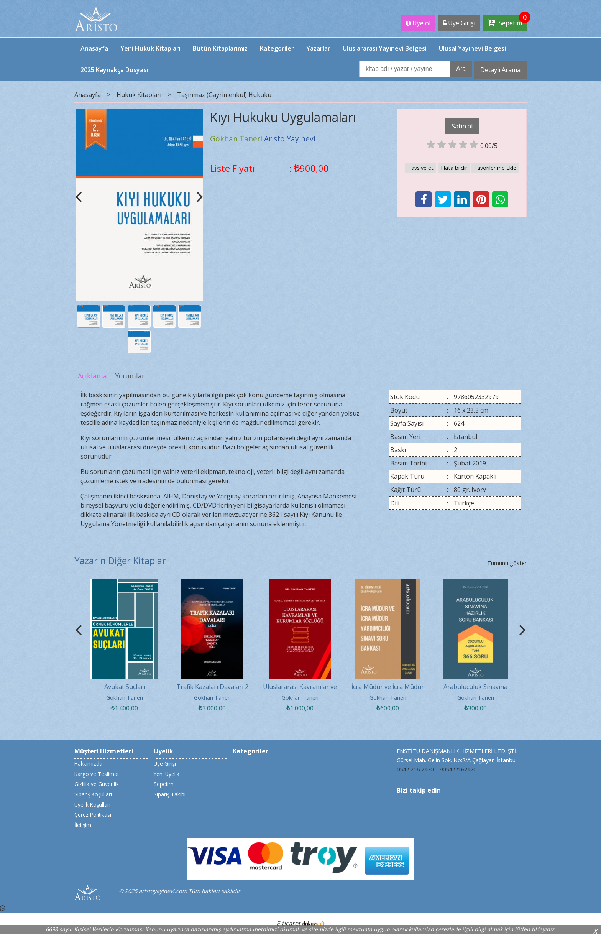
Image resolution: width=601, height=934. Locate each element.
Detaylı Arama (500, 70)
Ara (461, 69)
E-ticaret (288, 923)
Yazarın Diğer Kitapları (121, 560)
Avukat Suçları (124, 686)
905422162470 (458, 769)
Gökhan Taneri (124, 697)
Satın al (462, 126)
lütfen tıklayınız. (535, 929)
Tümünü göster (507, 563)
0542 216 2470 (415, 769)
